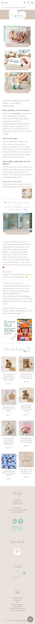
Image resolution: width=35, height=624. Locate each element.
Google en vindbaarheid (17, 610)
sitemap (23, 620)
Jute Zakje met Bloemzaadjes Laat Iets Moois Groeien (26, 408)
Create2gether (17, 501)
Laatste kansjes (17, 503)
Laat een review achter (16, 510)
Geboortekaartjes (18, 512)
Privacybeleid (17, 606)
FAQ (17, 602)
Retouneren (17, 600)
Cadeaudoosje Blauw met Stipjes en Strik (8, 473)
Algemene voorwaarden (17, 608)
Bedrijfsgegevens (17, 604)
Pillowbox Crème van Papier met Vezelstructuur (26, 471)
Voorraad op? (17, 507)
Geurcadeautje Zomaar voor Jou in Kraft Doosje (26, 376)
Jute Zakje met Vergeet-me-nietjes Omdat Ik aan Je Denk (9, 377)
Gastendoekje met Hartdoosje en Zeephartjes (26, 440)
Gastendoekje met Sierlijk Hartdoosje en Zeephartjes (8, 441)
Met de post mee (17, 598)
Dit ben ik (17, 499)
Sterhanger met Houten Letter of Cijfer (8, 409)
